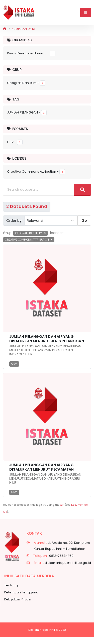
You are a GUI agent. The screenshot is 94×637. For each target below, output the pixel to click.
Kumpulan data (23, 29)
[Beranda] (4, 29)
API (62, 504)
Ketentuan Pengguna (21, 592)
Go (84, 220)
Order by (14, 220)
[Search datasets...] (38, 190)
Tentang (11, 585)
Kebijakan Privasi (17, 599)
